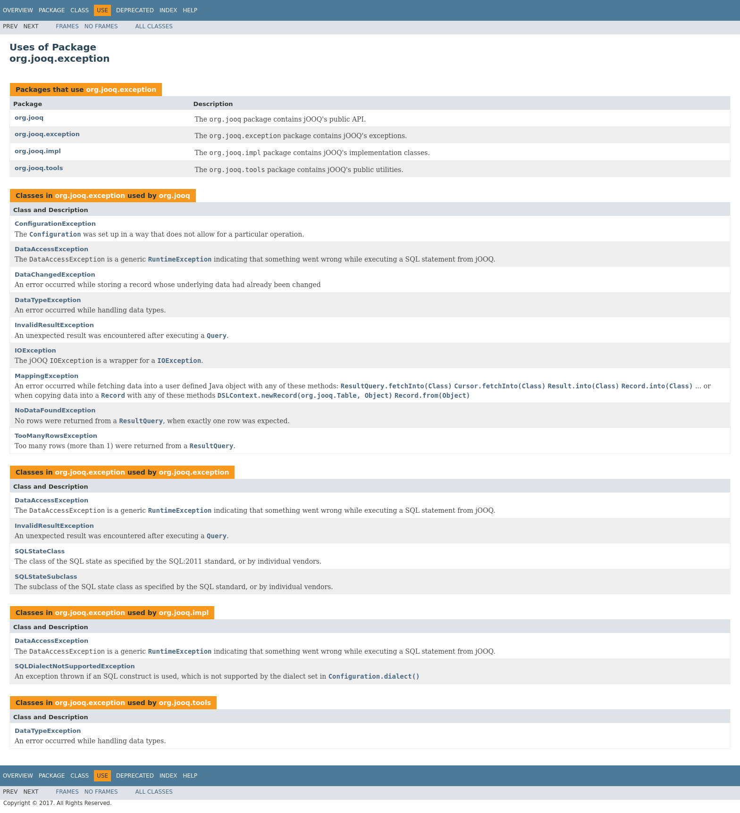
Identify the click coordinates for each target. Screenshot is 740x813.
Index (168, 10)
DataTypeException (48, 300)
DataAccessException (51, 249)
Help (190, 10)
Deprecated (135, 10)
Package (52, 10)
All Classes (154, 26)
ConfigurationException (55, 223)
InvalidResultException (54, 324)
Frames (67, 26)
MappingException (46, 375)
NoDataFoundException (55, 410)
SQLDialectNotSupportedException (75, 666)
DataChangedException (55, 274)
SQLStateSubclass (46, 576)
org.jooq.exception (121, 89)
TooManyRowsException (56, 435)
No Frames (101, 26)
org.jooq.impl (38, 151)
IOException (35, 350)
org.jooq (29, 117)
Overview (18, 10)
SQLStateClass (40, 551)
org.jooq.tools (39, 168)
